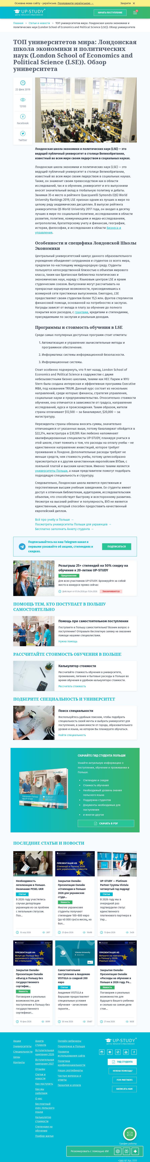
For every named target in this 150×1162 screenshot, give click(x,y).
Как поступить (44, 1083)
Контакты (19, 1062)
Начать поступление (110, 12)
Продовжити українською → (76, 3)
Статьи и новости (40, 23)
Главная (18, 23)
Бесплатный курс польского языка (44, 1107)
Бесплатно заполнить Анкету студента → (64, 529)
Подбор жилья (44, 1136)
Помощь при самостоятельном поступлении (93, 621)
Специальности (23, 1051)
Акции (17, 1041)
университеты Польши (51, 471)
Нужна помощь (67, 641)
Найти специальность (72, 735)
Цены (16, 1057)
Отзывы (40, 1069)
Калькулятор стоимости (77, 666)
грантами (81, 312)
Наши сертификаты (70, 1070)
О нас (38, 1098)
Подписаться (117, 546)
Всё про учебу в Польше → (54, 520)
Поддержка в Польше (71, 1046)
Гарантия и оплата (69, 1085)
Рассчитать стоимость (72, 686)
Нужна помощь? (123, 1070)
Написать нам (124, 1089)
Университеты (22, 1046)
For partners (125, 1080)
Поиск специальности (75, 711)
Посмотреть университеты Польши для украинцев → (73, 524)
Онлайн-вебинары (69, 1041)
